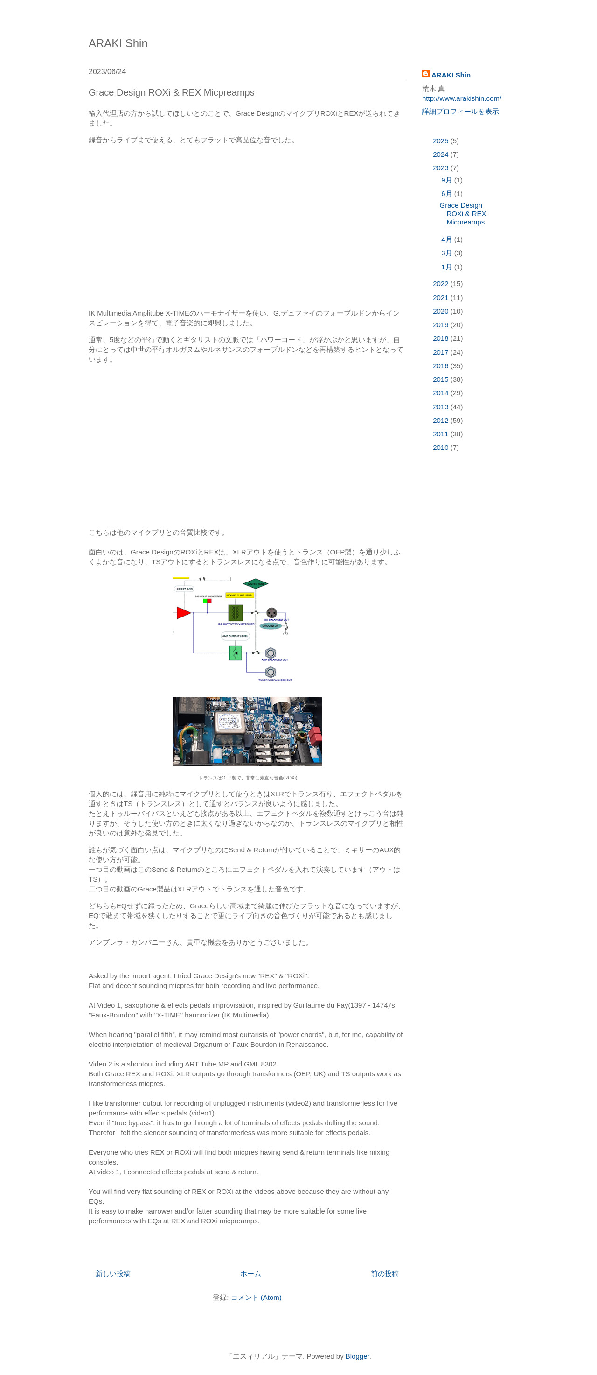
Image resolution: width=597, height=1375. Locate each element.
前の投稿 (385, 1273)
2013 (442, 407)
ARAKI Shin (118, 43)
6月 (447, 193)
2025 (442, 141)
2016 (442, 366)
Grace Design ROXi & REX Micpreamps (172, 92)
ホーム (250, 1273)
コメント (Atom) (256, 1297)
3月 (447, 253)
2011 (442, 434)
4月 (447, 239)
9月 (447, 180)
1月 (447, 267)
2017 (442, 352)
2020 (442, 311)
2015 (442, 379)
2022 (442, 284)
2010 (442, 447)
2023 (442, 168)
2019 (442, 325)
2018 (442, 338)
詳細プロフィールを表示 (460, 111)
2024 (442, 154)
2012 (442, 420)
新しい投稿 (113, 1273)
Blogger (357, 1356)
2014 (442, 393)
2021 (442, 298)
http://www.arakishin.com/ (461, 98)
